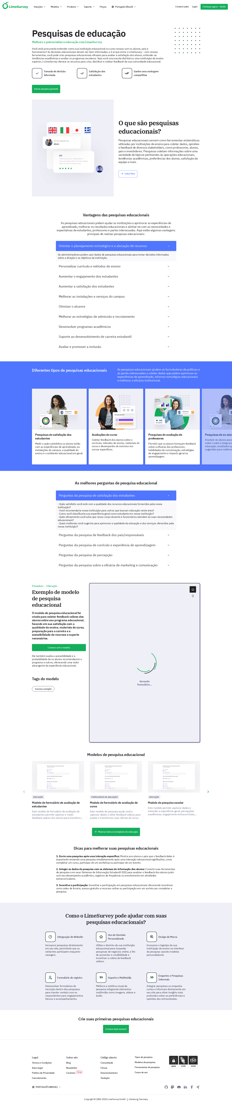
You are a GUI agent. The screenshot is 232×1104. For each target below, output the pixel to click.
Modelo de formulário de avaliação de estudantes (56, 804)
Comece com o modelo (59, 647)
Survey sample (43, 688)
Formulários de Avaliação (104, 797)
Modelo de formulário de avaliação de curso (114, 804)
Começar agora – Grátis (214, 6)
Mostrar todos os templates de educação (116, 831)
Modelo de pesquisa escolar (166, 802)
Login (194, 6)
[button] (39, 7)
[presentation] (24, 792)
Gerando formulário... (144, 683)
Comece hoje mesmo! (116, 1029)
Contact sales (182, 6)
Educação (38, 797)
